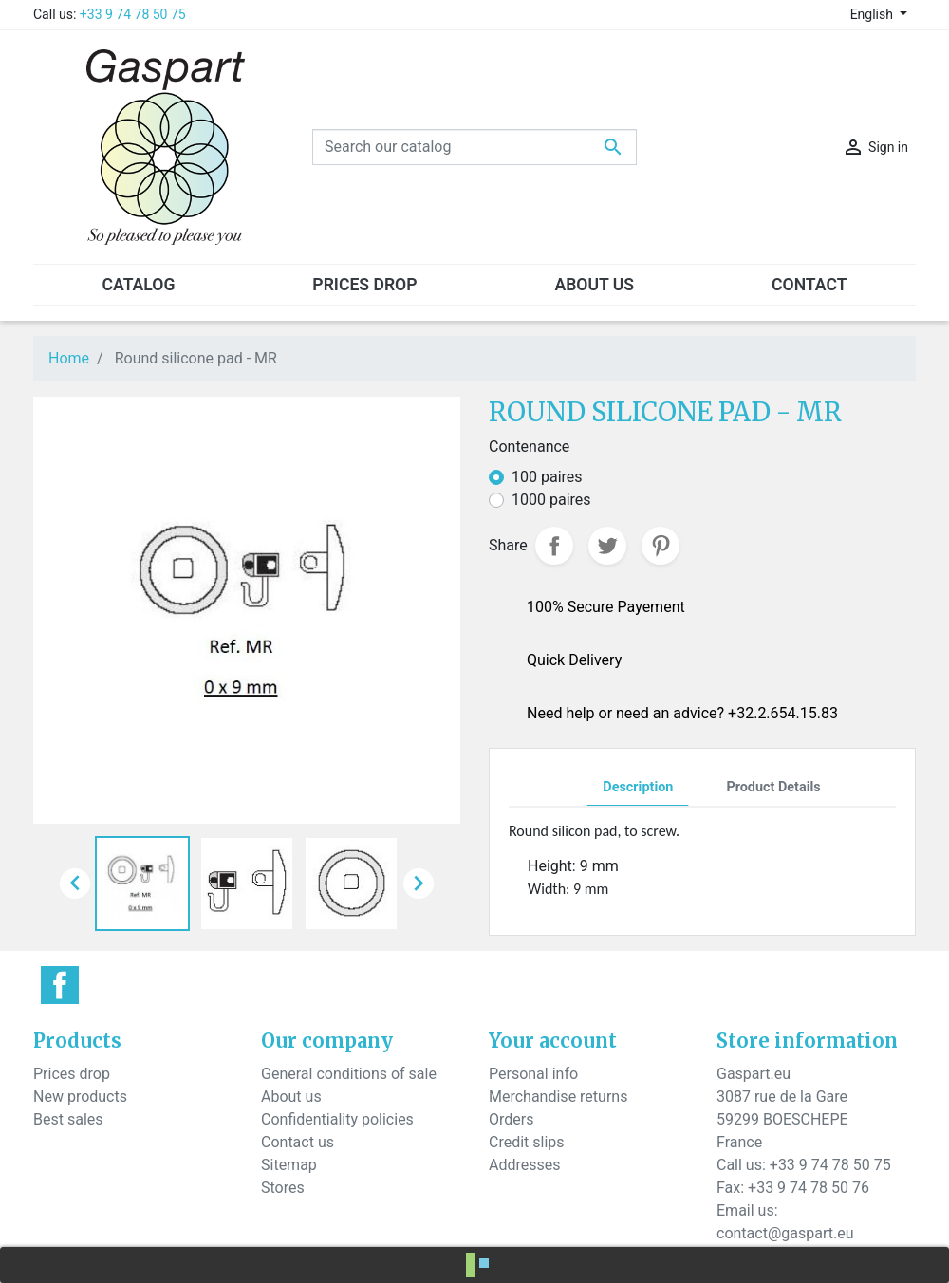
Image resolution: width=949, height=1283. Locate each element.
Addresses (525, 1165)
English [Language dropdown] (873, 14)
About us (291, 1097)
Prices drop (71, 1074)
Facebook (60, 985)
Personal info (533, 1074)
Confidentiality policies (337, 1119)
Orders (511, 1119)
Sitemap (289, 1165)
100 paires (547, 477)
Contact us (297, 1142)
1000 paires (551, 500)
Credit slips (527, 1142)
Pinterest (660, 546)
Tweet (607, 546)
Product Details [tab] (773, 787)
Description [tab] (638, 787)
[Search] (474, 147)
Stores (283, 1188)
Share (554, 546)
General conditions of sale (349, 1074)
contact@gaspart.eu (784, 1233)
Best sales (68, 1119)
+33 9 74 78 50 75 (133, 14)
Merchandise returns (558, 1097)
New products (80, 1097)
